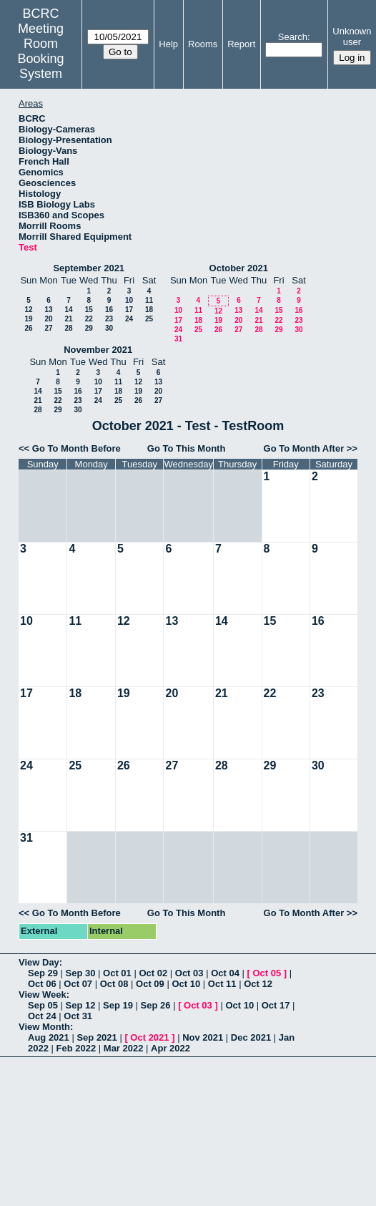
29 (89, 328)
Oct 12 (258, 983)
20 (48, 319)
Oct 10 (186, 983)
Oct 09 (150, 983)
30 (109, 328)
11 (149, 300)
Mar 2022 (124, 1048)
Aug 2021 (48, 1037)
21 (68, 319)
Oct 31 (78, 1016)
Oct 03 (189, 973)
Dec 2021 (251, 1037)
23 (109, 319)
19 (28, 319)
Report (241, 44)
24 (129, 319)
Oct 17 (276, 1005)
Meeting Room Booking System (41, 51)
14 (68, 309)
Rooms (202, 44)
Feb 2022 (76, 1048)
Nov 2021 (202, 1037)
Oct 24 (42, 1016)
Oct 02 (153, 973)
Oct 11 (222, 983)
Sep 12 (81, 1005)
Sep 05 (43, 1005)
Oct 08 (114, 983)
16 (109, 309)
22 (89, 319)
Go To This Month (186, 448)
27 (48, 328)
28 (68, 328)
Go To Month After (304, 448)
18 (149, 309)
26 (28, 328)
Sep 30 (81, 973)
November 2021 (98, 349)
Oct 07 (78, 983)
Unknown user (351, 36)
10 (129, 300)
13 (48, 309)
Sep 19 (118, 1005)
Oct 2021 (149, 1037)
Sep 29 (43, 973)
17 (129, 309)
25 (149, 319)
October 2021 (238, 268)
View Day (39, 962)
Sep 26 (156, 1005)
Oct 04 (225, 973)
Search (292, 36)
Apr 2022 (170, 1048)
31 (178, 339)
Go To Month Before (76, 448)
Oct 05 (266, 973)
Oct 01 (117, 973)
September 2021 (88, 268)
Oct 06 (42, 983)
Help (168, 44)
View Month (44, 1026)
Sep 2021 (96, 1037)
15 (89, 309)
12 (28, 309)
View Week (42, 994)
